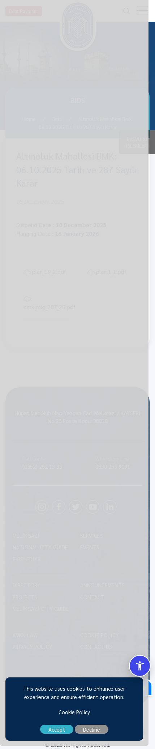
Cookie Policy (77, 714)
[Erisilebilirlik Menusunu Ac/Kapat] (140, 666)
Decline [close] (94, 732)
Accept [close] (60, 732)
